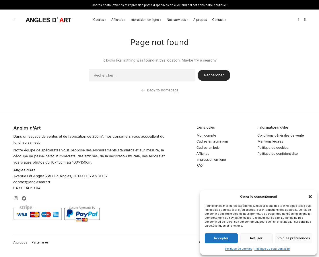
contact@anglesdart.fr (32, 182)
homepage (170, 90)
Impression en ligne (145, 20)
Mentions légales (270, 141)
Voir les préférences (293, 238)
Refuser (256, 238)
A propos (200, 20)
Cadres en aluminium (212, 141)
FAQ (199, 165)
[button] (310, 196)
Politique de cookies (238, 248)
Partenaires (40, 242)
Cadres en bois (208, 147)
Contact (218, 20)
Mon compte (206, 135)
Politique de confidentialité (272, 248)
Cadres (98, 20)
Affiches (117, 20)
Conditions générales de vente (280, 135)
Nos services (176, 20)
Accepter (221, 238)
